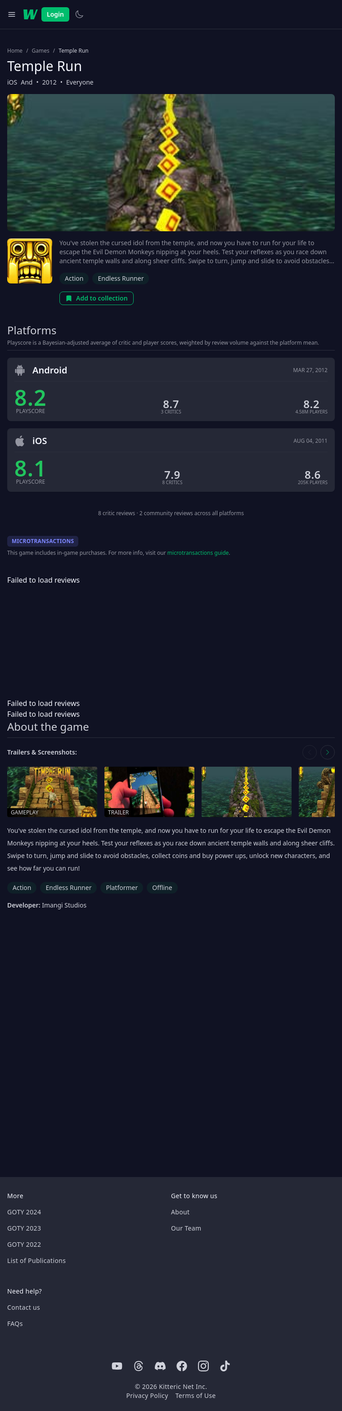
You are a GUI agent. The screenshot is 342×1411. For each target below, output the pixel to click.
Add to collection (96, 298)
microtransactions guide (198, 553)
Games (41, 50)
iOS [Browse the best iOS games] (12, 82)
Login (55, 14)
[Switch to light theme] (79, 14)
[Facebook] (181, 1366)
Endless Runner (121, 278)
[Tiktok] (225, 1366)
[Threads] (138, 1366)
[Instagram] (203, 1366)
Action (74, 278)
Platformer (122, 887)
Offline (162, 887)
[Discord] (160, 1366)
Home (14, 50)
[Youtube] (117, 1366)
